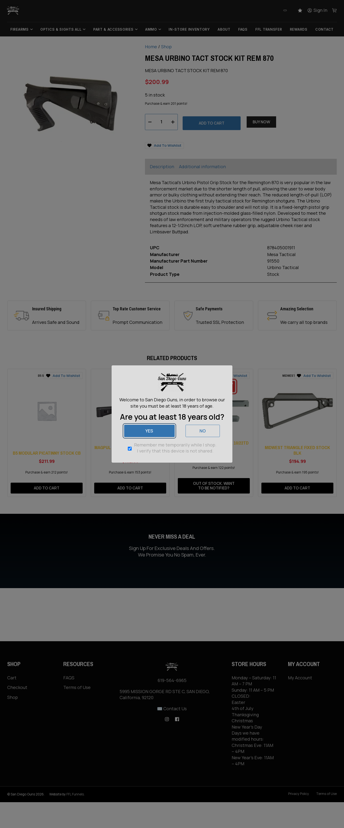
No (203, 431)
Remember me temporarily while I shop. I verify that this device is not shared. (175, 448)
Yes (149, 431)
